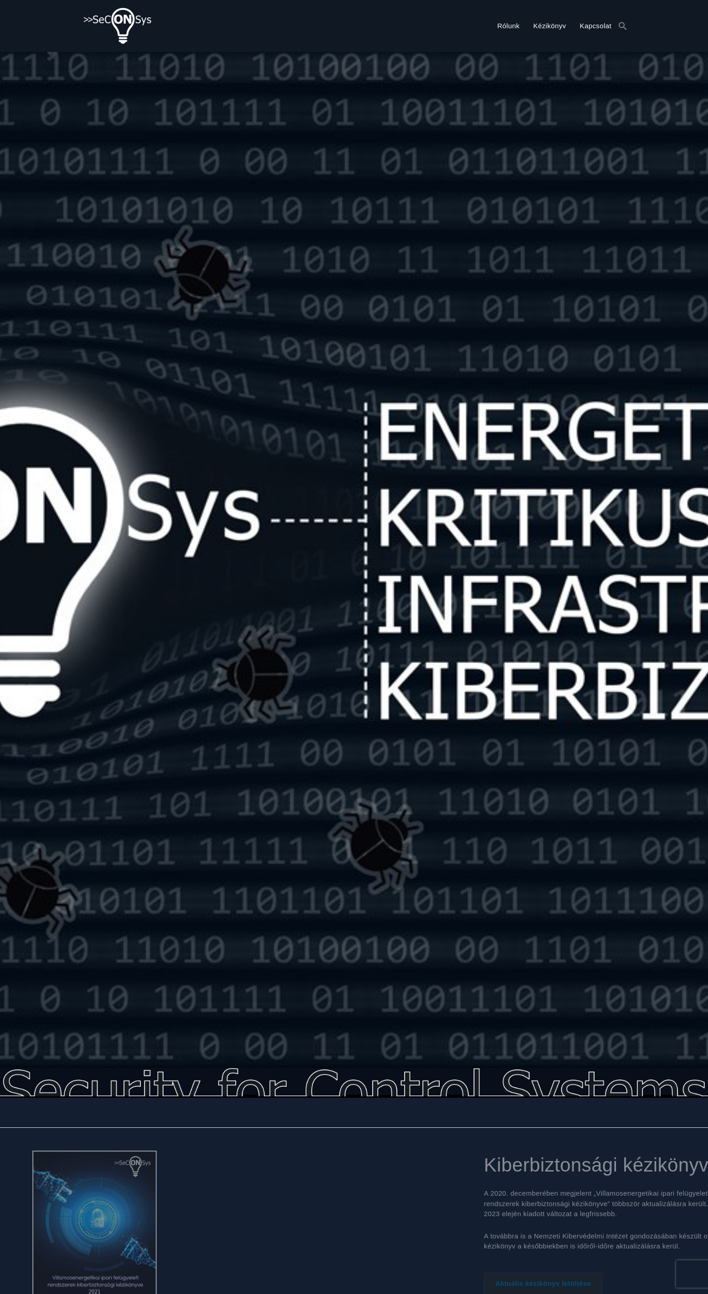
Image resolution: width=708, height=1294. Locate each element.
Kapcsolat (595, 26)
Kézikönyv (550, 26)
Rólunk (508, 26)
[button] (622, 26)
